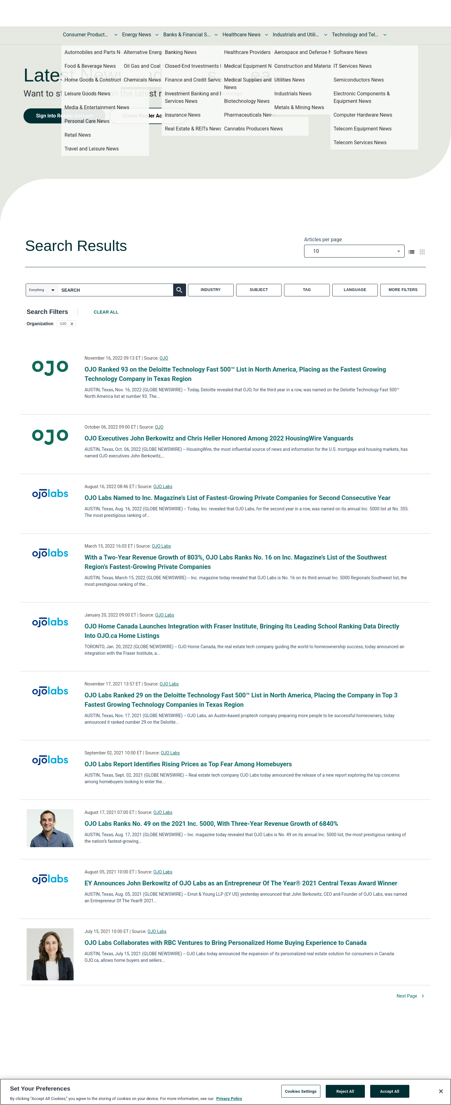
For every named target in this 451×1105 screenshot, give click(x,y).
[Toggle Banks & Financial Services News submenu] (216, 35)
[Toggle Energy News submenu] (157, 35)
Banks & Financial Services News (186, 35)
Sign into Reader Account (64, 116)
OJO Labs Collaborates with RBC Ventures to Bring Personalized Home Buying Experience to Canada (226, 942)
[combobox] (354, 251)
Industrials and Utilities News (296, 35)
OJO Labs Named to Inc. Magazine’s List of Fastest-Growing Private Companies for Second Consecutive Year (238, 498)
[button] (66, 324)
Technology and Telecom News (355, 35)
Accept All (389, 1091)
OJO (164, 358)
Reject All (345, 1091)
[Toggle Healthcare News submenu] (266, 35)
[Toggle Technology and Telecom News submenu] (385, 35)
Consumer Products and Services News (86, 35)
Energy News (136, 35)
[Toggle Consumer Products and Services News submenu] (116, 35)
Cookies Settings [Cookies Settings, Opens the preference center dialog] (301, 1091)
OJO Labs (163, 486)
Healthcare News (241, 35)
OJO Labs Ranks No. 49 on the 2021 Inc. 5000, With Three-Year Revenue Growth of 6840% (211, 823)
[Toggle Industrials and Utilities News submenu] (326, 35)
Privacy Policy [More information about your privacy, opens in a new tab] (229, 1098)
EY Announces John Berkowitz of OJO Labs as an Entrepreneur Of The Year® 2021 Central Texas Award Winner (241, 883)
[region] (225, 1092)
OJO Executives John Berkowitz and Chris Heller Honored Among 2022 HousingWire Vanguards (219, 438)
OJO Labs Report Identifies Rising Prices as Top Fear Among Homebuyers (188, 764)
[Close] (441, 1091)
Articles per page (323, 239)
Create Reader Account (148, 116)
